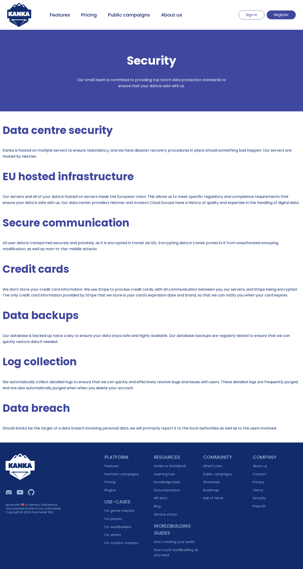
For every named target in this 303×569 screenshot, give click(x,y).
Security (259, 498)
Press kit (259, 506)
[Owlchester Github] (31, 492)
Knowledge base (167, 482)
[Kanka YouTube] (20, 492)
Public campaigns (129, 15)
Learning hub (164, 474)
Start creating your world (174, 541)
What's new (212, 466)
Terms (258, 490)
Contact (259, 474)
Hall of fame (213, 498)
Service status (165, 514)
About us (171, 15)
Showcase (211, 482)
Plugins (110, 490)
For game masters (119, 510)
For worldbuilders (117, 527)
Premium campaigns (121, 474)
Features (60, 15)
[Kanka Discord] (9, 492)
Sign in (251, 14)
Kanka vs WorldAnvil (170, 466)
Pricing (89, 15)
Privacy (258, 482)
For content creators (121, 543)
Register (281, 14)
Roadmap (211, 490)
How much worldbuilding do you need (176, 553)
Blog (157, 506)
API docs (160, 498)
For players (113, 518)
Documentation (167, 490)
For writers (112, 534)
